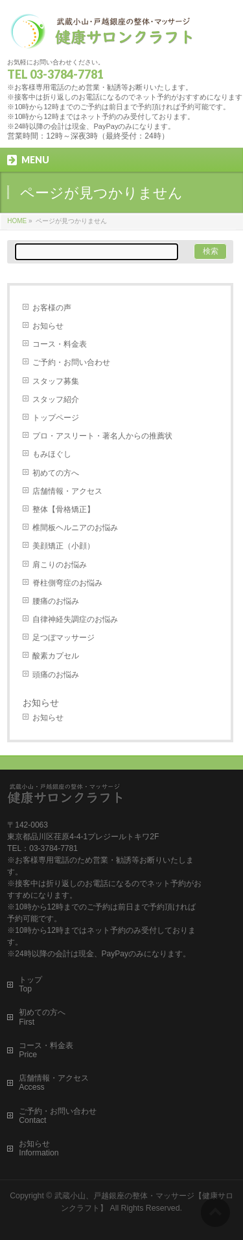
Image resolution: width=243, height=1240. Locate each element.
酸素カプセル (55, 655)
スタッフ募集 (55, 381)
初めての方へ (55, 473)
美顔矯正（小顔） (63, 545)
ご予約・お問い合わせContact (58, 1116)
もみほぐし (51, 454)
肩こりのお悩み (59, 564)
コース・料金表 (59, 344)
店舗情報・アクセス (67, 491)
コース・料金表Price (46, 1050)
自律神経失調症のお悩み (75, 619)
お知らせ (48, 325)
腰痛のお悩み (55, 601)
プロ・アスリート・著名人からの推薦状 (102, 435)
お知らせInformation (38, 1148)
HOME (17, 220)
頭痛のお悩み (55, 674)
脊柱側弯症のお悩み (67, 582)
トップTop (30, 984)
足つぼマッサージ (63, 637)
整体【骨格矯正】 (63, 509)
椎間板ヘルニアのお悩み (75, 527)
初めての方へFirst (42, 1017)
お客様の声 (51, 307)
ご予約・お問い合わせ (71, 362)
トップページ (55, 417)
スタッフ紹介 (55, 399)
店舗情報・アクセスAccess (54, 1082)
